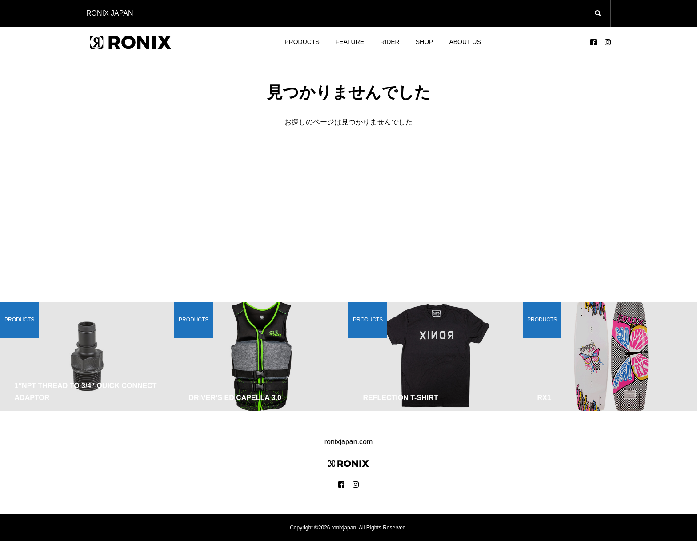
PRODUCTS (302, 41)
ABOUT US (465, 41)
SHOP (424, 41)
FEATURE (350, 41)
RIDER (390, 41)
